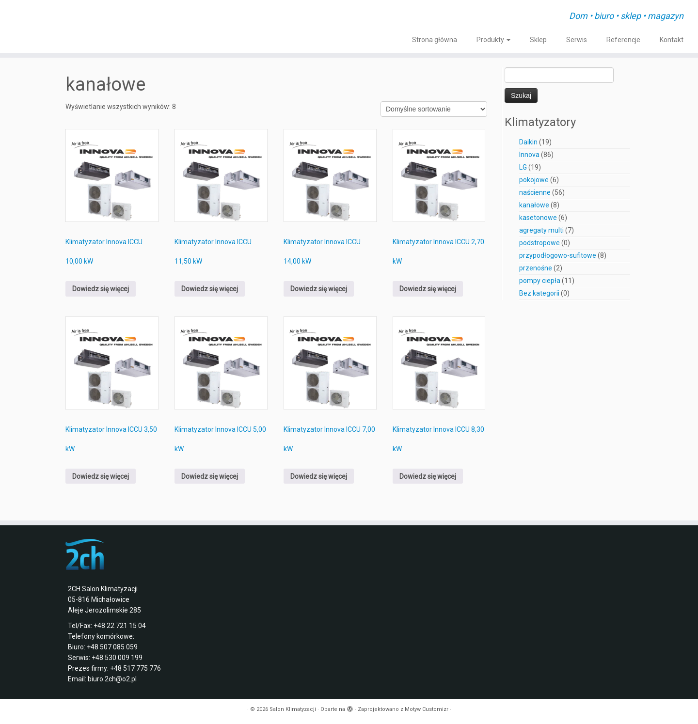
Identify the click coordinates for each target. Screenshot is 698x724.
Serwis (576, 40)
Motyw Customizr (426, 709)
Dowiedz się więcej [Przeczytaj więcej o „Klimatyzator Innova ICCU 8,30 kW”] (427, 476)
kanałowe (534, 205)
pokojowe (534, 180)
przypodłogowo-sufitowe (557, 255)
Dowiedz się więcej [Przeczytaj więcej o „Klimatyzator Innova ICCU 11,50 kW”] (209, 289)
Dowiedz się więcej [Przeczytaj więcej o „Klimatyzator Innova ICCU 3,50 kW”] (100, 476)
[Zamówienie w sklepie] (434, 109)
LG (523, 167)
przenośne (535, 268)
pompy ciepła (539, 280)
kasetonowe (538, 217)
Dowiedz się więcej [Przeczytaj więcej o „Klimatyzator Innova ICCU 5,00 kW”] (209, 476)
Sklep (538, 40)
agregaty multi (541, 230)
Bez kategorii (539, 293)
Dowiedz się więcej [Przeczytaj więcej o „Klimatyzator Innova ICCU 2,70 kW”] (427, 289)
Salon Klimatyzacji (293, 709)
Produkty (493, 40)
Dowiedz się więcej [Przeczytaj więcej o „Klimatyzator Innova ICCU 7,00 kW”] (318, 476)
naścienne (535, 192)
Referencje (623, 40)
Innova (529, 154)
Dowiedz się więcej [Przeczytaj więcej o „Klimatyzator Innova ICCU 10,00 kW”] (100, 289)
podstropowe (539, 243)
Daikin (528, 142)
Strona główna (434, 40)
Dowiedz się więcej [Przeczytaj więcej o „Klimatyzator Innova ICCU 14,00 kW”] (318, 289)
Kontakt (671, 40)
